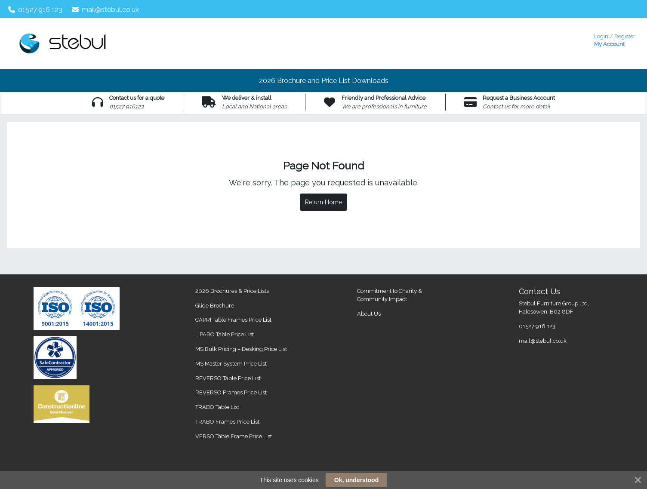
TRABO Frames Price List (227, 421)
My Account (614, 39)
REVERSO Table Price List (228, 378)
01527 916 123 (35, 10)
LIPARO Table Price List (224, 334)
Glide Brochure (214, 305)
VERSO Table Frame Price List (233, 436)
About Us (369, 314)
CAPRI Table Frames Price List (233, 320)
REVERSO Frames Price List (231, 392)
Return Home (323, 202)
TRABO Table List (217, 407)
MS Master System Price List (231, 363)
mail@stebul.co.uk (105, 10)
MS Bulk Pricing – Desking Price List (241, 349)
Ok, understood (356, 480)
